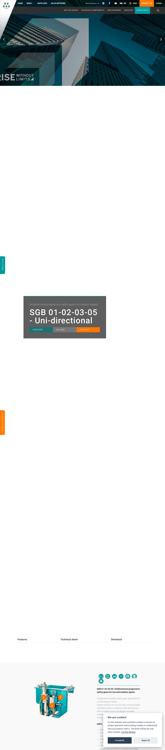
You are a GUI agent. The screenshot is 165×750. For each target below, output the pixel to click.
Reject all (146, 740)
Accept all (119, 740)
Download (116, 639)
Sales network (58, 3)
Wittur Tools (2, 265)
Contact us (146, 3)
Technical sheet (69, 639)
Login (159, 3)
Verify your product (2, 422)
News (30, 3)
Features (22, 639)
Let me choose (128, 732)
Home (20, 3)
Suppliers (42, 3)
